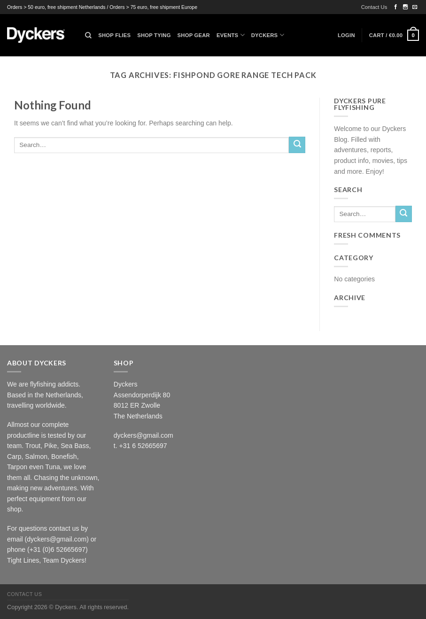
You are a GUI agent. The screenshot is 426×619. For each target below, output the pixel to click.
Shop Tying (153, 35)
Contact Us (374, 7)
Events (231, 35)
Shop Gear (194, 35)
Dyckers (267, 35)
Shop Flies (114, 35)
